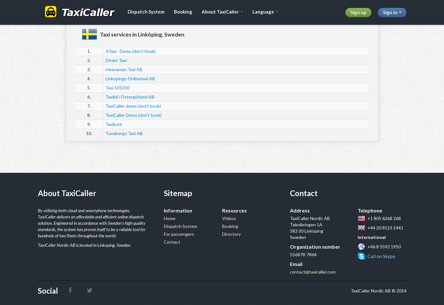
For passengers (179, 234)
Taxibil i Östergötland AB (130, 96)
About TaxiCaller (222, 11)
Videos (229, 218)
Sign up (358, 12)
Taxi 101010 (118, 87)
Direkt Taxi (116, 60)
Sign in (392, 12)
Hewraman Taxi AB (124, 69)
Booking (183, 11)
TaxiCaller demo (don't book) (133, 106)
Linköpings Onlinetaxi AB (130, 78)
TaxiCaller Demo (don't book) (134, 115)
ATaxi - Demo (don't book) (131, 51)
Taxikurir (114, 124)
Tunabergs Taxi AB (124, 133)
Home (170, 218)
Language (265, 11)
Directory (231, 234)
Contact (172, 242)
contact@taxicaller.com (313, 271)
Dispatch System (146, 11)
